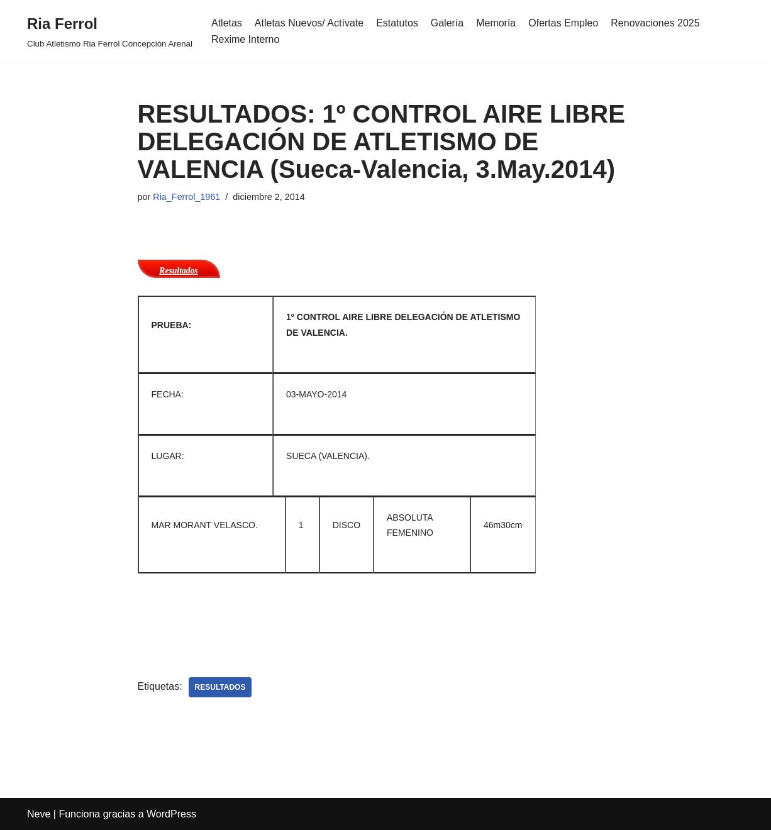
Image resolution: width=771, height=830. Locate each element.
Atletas (226, 23)
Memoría (496, 23)
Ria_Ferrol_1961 (186, 197)
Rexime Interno (245, 39)
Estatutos (397, 23)
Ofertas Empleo (564, 23)
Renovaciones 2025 (655, 23)
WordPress (171, 814)
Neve (38, 814)
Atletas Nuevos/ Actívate (309, 23)
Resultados (178, 270)
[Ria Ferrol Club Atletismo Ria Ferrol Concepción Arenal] (109, 31)
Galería (447, 23)
